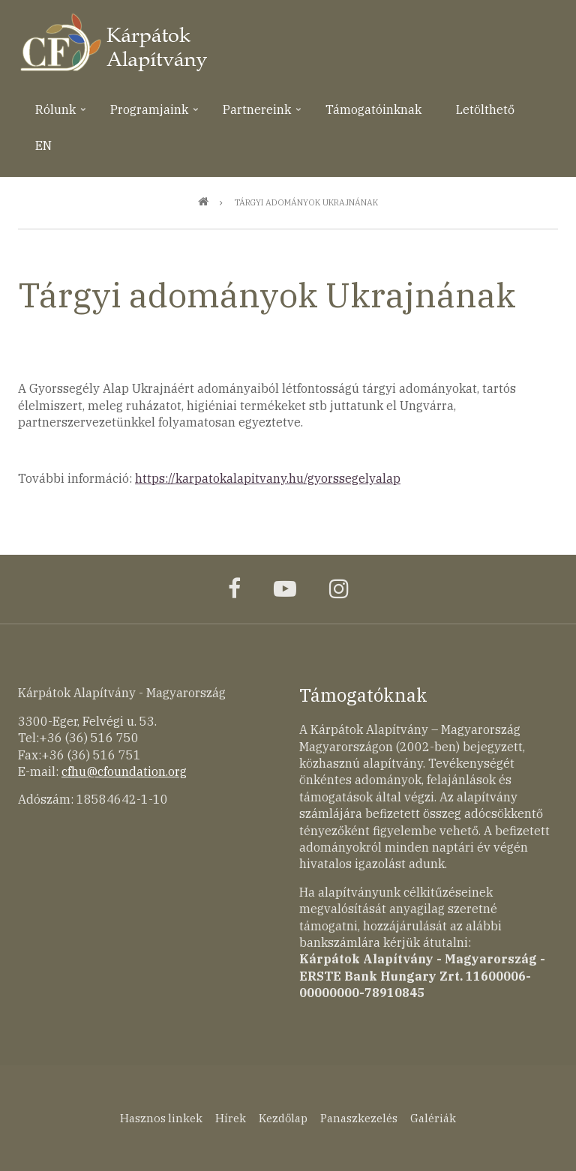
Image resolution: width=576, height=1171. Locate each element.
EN (43, 145)
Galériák (433, 1118)
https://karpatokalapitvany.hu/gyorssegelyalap (267, 478)
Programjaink (147, 114)
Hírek (230, 1118)
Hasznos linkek (161, 1118)
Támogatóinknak (374, 109)
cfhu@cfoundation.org (124, 771)
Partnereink (255, 114)
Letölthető (485, 109)
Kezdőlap (283, 1118)
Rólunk (54, 114)
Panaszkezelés (359, 1118)
